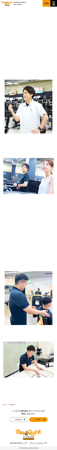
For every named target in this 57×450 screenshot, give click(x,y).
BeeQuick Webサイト (18, 443)
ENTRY (46, 3)
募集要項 (18, 419)
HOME (4, 404)
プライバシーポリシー (38, 443)
